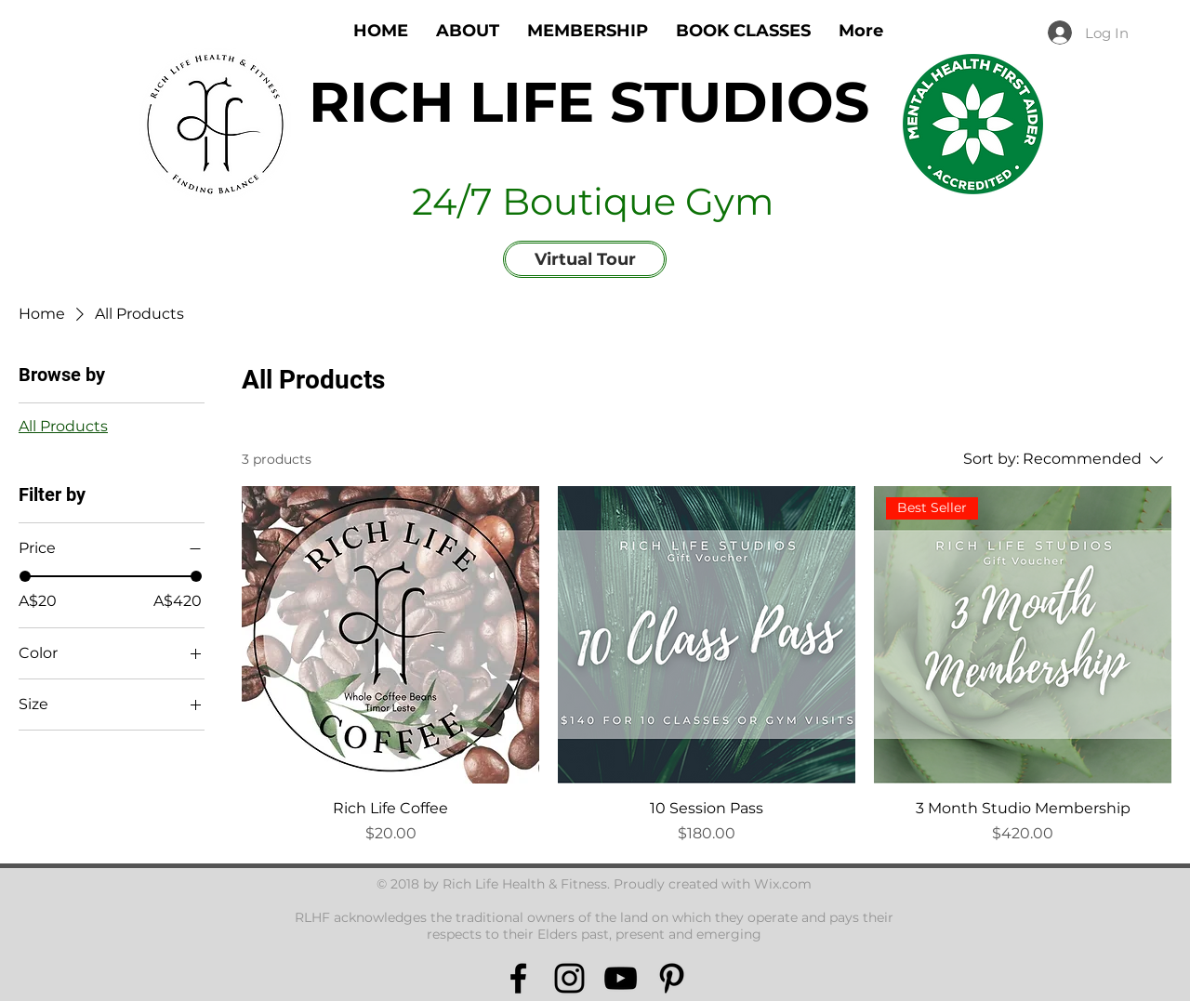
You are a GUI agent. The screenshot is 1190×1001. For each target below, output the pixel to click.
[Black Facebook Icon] (518, 978)
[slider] (25, 576)
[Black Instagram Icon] (569, 978)
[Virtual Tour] (585, 259)
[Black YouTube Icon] (621, 978)
